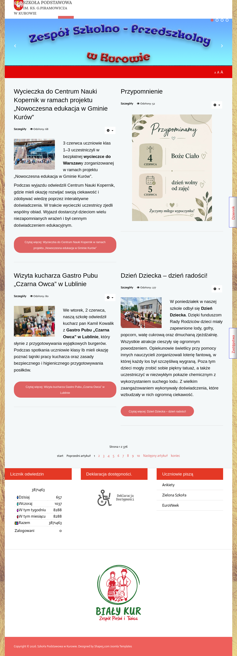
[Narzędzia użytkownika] (110, 130)
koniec (176, 456)
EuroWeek (170, 505)
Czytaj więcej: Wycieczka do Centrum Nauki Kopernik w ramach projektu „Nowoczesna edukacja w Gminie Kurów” (65, 245)
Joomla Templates (121, 646)
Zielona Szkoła (174, 495)
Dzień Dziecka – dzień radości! (165, 275)
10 (139, 456)
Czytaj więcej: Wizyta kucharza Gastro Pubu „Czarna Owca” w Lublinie (65, 389)
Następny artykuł (156, 456)
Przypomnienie (142, 91)
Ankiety (168, 485)
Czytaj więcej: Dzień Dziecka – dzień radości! (158, 411)
